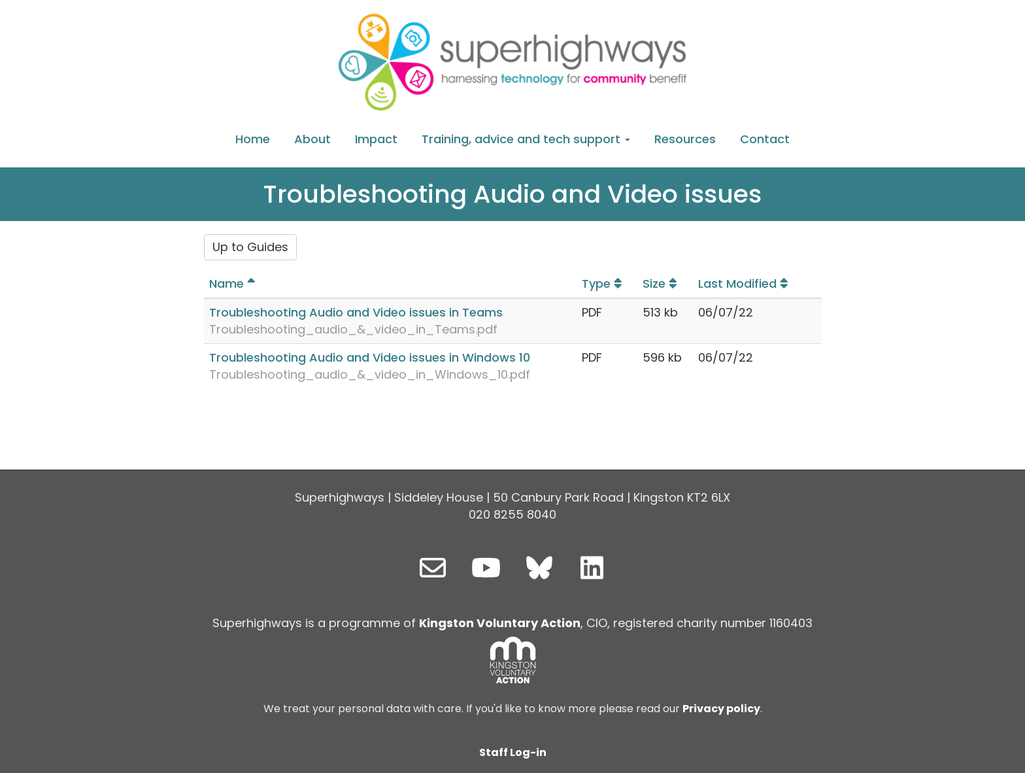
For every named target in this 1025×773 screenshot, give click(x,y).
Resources (685, 139)
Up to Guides (250, 247)
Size (662, 283)
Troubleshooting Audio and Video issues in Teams (356, 312)
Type (604, 283)
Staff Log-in (512, 752)
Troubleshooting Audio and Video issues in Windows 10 (369, 357)
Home (252, 139)
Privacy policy (721, 708)
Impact (376, 139)
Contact (765, 139)
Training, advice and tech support (526, 139)
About (312, 139)
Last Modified (745, 283)
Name (234, 283)
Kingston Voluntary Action (499, 623)
